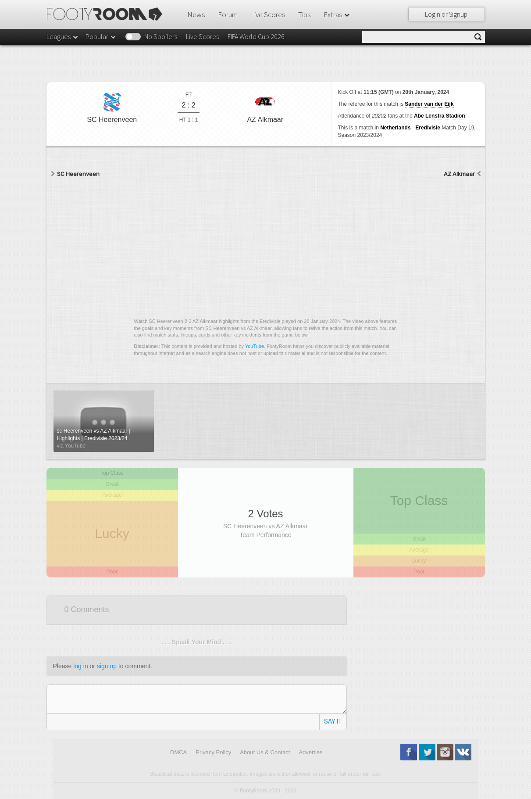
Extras (337, 14)
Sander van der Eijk (429, 104)
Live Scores (268, 14)
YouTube (254, 346)
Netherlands (395, 128)
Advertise (310, 752)
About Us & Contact (265, 752)
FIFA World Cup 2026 (256, 36)
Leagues (62, 36)
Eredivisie (427, 128)
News (196, 14)
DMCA (178, 752)
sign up (107, 666)
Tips (304, 14)
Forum (228, 14)
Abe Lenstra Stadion (439, 116)
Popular (101, 36)
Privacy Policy (213, 752)
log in (80, 666)
